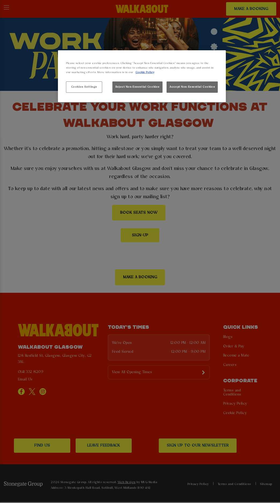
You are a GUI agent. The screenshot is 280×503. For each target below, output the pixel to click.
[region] (142, 76)
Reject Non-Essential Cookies (137, 86)
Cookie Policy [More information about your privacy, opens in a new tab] (144, 72)
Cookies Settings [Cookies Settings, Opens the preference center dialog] (84, 86)
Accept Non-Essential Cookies (192, 86)
